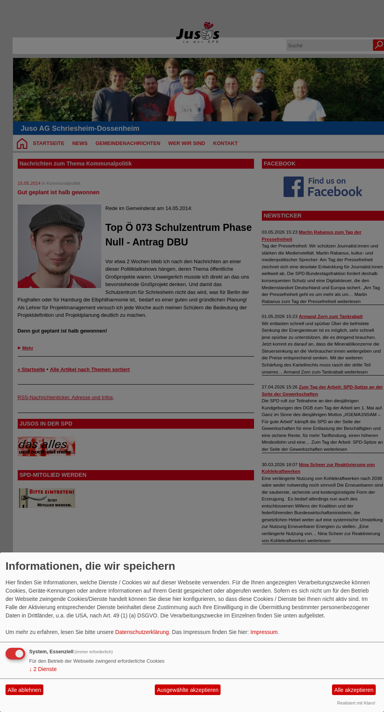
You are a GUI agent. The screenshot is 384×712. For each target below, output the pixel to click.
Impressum (264, 632)
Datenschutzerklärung (142, 632)
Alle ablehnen (24, 690)
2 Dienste (43, 669)
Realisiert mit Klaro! (356, 703)
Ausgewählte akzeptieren (187, 690)
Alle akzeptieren (354, 690)
